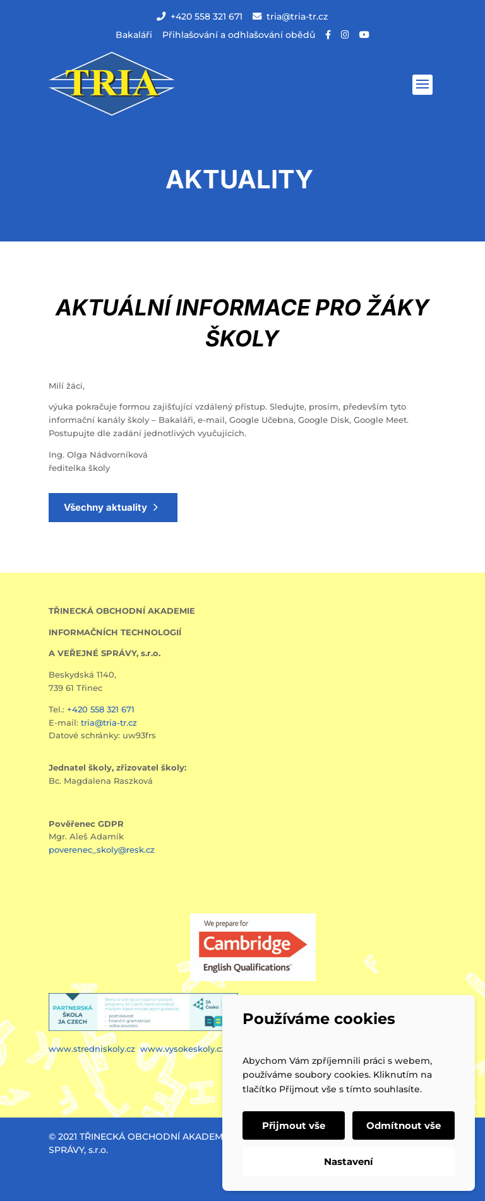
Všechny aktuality (105, 507)
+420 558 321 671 (199, 16)
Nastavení (348, 1161)
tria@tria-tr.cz (290, 16)
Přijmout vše (293, 1125)
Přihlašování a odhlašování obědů (238, 34)
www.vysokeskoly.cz (182, 1049)
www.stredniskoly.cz (93, 1049)
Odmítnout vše (403, 1125)
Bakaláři (134, 34)
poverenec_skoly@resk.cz (102, 849)
